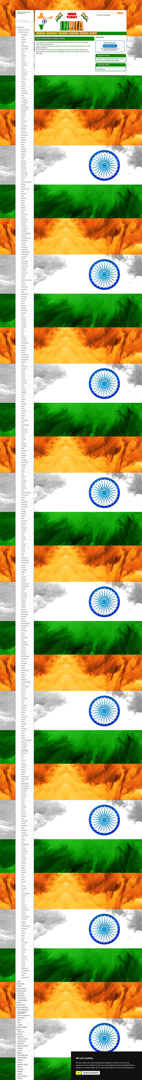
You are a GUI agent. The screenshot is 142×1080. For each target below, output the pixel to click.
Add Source (63, 33)
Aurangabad (24, 100)
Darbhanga (24, 287)
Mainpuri (23, 588)
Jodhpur (23, 476)
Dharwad (23, 313)
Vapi (22, 954)
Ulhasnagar (24, 942)
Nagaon (23, 668)
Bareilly (23, 137)
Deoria (23, 301)
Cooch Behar (24, 266)
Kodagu (23, 537)
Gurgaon (23, 390)
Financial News (21, 988)
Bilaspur (23, 207)
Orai (22, 703)
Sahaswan (24, 825)
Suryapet (23, 896)
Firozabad (24, 348)
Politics (19, 986)
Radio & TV (20, 1032)
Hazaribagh (24, 420)
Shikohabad (24, 851)
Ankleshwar (24, 93)
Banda (23, 123)
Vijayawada (24, 968)
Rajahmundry (25, 776)
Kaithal (23, 485)
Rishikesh (24, 807)
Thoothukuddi (25, 910)
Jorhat (23, 478)
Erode (23, 331)
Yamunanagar (25, 977)
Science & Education (23, 1015)
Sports (19, 1002)
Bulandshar (24, 219)
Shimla (23, 856)
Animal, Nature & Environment (22, 1012)
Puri (22, 758)
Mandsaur (24, 598)
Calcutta (23, 224)
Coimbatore (24, 263)
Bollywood (20, 1043)
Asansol (23, 98)
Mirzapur (23, 628)
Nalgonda (23, 679)
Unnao (23, 945)
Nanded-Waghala (26, 682)
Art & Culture (21, 1018)
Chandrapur (24, 240)
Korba (23, 553)
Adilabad (23, 39)
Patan (22, 726)
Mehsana (23, 621)
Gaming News (21, 1005)
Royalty (19, 1053)
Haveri (23, 418)
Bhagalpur (24, 163)
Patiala (23, 731)
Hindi (18, 981)
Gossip (19, 1050)
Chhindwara (24, 249)
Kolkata (23, 546)
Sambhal (23, 832)
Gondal (23, 378)
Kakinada (23, 488)
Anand (23, 88)
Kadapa (23, 483)
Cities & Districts (23, 32)
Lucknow (23, 577)
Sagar (23, 818)
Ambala (23, 70)
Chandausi (24, 235)
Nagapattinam (25, 670)
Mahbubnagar (25, 586)
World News (20, 984)
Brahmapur (24, 214)
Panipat (23, 719)
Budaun (23, 217)
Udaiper (23, 933)
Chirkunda (24, 256)
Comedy (19, 1025)
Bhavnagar (24, 172)
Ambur (23, 77)
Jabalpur (23, 443)
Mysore (23, 661)
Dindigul (23, 324)
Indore (23, 436)
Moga (22, 633)
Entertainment (21, 1041)
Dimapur (23, 322)
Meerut (23, 619)
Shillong (23, 853)
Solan (22, 879)
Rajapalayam (24, 779)
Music (19, 1022)
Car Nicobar (24, 228)
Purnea (23, 760)
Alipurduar (24, 62)
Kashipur (23, 513)
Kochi (22, 534)
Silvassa (23, 870)
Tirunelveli (24, 919)
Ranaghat (24, 795)
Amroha (23, 86)
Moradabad (24, 637)
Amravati (23, 79)
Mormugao (24, 642)
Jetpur (23, 469)
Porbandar (24, 745)
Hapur (23, 406)
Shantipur (23, 849)
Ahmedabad (24, 46)
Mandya (23, 600)
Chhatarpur (24, 247)
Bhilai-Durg (24, 175)
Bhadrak (23, 161)
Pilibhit (23, 738)
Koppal (23, 551)
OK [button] (78, 1073)
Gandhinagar (24, 357)
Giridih (23, 371)
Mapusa (23, 602)
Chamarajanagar (25, 233)
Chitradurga (24, 261)
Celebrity (20, 1048)
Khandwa (23, 523)
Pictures (19, 1078)
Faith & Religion (22, 1057)
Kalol (22, 490)
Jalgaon (23, 453)
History (19, 1020)
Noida (22, 700)
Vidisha (23, 966)
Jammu (23, 457)
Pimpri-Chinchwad (26, 740)
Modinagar (24, 630)
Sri (22, 884)
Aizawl (23, 51)
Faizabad (23, 338)
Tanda (23, 898)
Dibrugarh (24, 320)
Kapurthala (24, 502)
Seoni (22, 842)
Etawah (23, 336)
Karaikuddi (24, 504)
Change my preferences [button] (90, 1073)
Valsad (23, 952)
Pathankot (24, 728)
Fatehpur (23, 345)
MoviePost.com (110, 46)
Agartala (23, 41)
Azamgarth (24, 102)
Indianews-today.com (119, 76)
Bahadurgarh (24, 107)
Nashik (23, 684)
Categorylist (52, 33)
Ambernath (24, 72)
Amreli (23, 81)
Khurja (23, 532)
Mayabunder (24, 612)
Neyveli (23, 696)
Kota (22, 556)
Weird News (20, 995)
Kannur (23, 497)
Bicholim (23, 193)
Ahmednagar (24, 48)
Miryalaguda (24, 626)
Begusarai (24, 151)
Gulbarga (23, 383)
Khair (22, 518)
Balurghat (23, 121)
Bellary (23, 156)
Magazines (20, 1036)
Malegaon (24, 593)
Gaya (22, 364)
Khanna (23, 525)
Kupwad (23, 565)
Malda (23, 591)
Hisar (22, 422)
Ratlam (23, 800)
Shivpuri (23, 860)
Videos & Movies (22, 1076)
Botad (22, 212)
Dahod (23, 277)
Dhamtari (23, 305)
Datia (22, 291)
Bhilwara (23, 177)
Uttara (23, 947)
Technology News (22, 1007)
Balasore (23, 116)
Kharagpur (24, 527)
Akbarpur (23, 55)
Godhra (23, 373)
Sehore (23, 839)
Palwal (23, 712)
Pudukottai (24, 753)
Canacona (24, 226)
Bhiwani (23, 184)
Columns (20, 1074)
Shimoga (23, 858)
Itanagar (23, 439)
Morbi (22, 640)
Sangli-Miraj (24, 835)
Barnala (23, 142)
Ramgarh (23, 790)
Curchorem (24, 273)
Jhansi (23, 471)
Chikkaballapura (25, 252)
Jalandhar (24, 450)
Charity (19, 1062)
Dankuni (23, 284)
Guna (22, 385)
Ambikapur (24, 74)
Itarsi (22, 441)
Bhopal (23, 186)
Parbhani (23, 724)
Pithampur (24, 742)
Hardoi (23, 408)
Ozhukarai (24, 705)
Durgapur (23, 327)
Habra (23, 397)
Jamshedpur (24, 462)
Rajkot (23, 781)
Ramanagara (24, 788)
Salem (23, 828)
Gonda (23, 376)
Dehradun (24, 296)
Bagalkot (23, 105)
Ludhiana (23, 579)
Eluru (22, 329)
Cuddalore (24, 268)
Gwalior (23, 394)
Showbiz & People (22, 1046)
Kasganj (23, 511)
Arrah (22, 95)
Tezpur (23, 900)
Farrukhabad (24, 343)
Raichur (23, 767)
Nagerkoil (23, 675)
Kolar (22, 541)
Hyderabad (24, 429)
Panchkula (24, 717)
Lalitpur (23, 572)
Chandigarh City (25, 238)
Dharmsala (24, 310)
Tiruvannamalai (25, 926)
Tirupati (23, 921)
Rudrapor (23, 816)
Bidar (22, 196)
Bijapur (23, 200)
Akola (22, 58)
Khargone (24, 530)
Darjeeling (24, 289)
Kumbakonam (25, 563)
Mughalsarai (24, 644)
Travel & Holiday (22, 1027)
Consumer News (22, 1000)
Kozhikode (24, 558)
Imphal (23, 434)
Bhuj (22, 191)
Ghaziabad (24, 366)
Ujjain (22, 940)
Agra (22, 44)
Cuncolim (23, 270)
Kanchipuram (25, 495)
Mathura (23, 607)
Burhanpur (24, 221)
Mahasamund (25, 584)
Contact (93, 33)
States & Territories (24, 30)
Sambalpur (24, 830)
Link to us (84, 33)
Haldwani (23, 404)
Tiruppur (23, 924)
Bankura (23, 130)
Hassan (23, 413)
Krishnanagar (25, 560)
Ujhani (23, 938)
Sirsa (22, 874)
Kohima (23, 539)
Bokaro (23, 210)
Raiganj (23, 769)
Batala (23, 147)
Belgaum (23, 154)
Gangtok (23, 362)
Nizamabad (24, 698)
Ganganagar (24, 359)
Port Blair (23, 747)
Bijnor (22, 203)
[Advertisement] (72, 5)
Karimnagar (24, 506)
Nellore (23, 693)
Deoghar (23, 298)
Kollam (23, 548)
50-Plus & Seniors (22, 1039)
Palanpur (23, 710)
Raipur (23, 774)
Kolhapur (23, 544)
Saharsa (23, 823)
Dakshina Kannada (26, 280)
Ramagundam (25, 786)
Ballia (22, 119)
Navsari (23, 689)
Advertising (74, 33)
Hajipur (23, 399)
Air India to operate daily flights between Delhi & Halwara (62, 49)
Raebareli (23, 765)
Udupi (22, 935)
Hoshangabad (25, 425)
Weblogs (20, 1071)
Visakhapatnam (25, 970)
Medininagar (24, 614)
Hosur (23, 427)
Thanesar (23, 905)
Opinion (19, 1067)
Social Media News (22, 1009)
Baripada (23, 140)
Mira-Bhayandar (25, 623)
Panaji (23, 714)
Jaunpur (23, 467)
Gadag (23, 352)
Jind (22, 474)
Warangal (23, 973)
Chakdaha (24, 231)
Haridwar (23, 411)
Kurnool (23, 567)
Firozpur (23, 350)
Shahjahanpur (25, 844)
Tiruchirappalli (25, 917)
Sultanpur (23, 889)
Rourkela (23, 814)
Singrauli (23, 872)
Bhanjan (23, 165)
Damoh (23, 282)
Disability (20, 1060)
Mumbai (23, 649)
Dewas (23, 303)
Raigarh (23, 772)
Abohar (23, 37)
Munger (23, 651)
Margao (23, 605)
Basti (22, 144)
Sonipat (23, 882)
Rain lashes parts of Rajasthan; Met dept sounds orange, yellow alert (66, 51)
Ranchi (23, 797)
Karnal (23, 509)
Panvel (23, 721)
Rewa (22, 802)
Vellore (23, 961)
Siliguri (23, 867)
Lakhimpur (24, 570)
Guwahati (23, 392)
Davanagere (24, 294)
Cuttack (23, 275)
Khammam (24, 520)
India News (20, 27)
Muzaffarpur (24, 658)
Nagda (23, 672)
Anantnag (23, 91)
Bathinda (23, 149)
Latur (22, 574)
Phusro (23, 735)
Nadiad (23, 665)
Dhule (22, 315)
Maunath (23, 609)
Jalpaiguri (23, 455)
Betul (22, 158)
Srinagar (23, 886)
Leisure (19, 1029)
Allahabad (24, 65)
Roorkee (23, 811)
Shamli (23, 846)
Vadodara (23, 949)
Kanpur (23, 499)
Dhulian (23, 317)
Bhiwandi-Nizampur (26, 182)
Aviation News (21, 998)
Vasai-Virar (24, 959)
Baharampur (24, 109)
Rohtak (23, 809)
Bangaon (23, 128)
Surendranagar (25, 893)
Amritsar (23, 84)
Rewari (23, 804)
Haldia (23, 401)
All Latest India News (23, 21)
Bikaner (23, 205)
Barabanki (24, 133)
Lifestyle (19, 1034)
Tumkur (23, 931)
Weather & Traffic (22, 1064)
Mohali (23, 635)
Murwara (23, 654)
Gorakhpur (24, 380)
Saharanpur (24, 821)
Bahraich (23, 112)
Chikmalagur (24, 254)
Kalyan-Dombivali (26, 492)
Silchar (23, 865)
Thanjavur (24, 907)
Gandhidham (24, 355)
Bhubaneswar (25, 189)
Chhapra (23, 245)
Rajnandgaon (25, 783)
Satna (22, 837)
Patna (22, 733)
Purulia (23, 762)
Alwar (22, 67)
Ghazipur (23, 369)
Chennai (23, 242)
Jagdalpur (24, 446)
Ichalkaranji (24, 432)
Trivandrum (24, 928)
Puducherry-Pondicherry (24, 750)
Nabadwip (24, 663)
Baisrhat (23, 114)
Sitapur (23, 877)
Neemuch (23, 691)
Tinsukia (23, 914)
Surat (22, 891)
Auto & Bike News (22, 1055)
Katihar (23, 516)
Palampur (23, 707)
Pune (22, 755)
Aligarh (23, 60)
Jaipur (23, 448)
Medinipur (24, 616)
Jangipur (23, 464)
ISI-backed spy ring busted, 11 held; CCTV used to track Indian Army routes (68, 46)
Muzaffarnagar (25, 656)
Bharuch (23, 170)
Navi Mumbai (24, 686)
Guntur (23, 387)
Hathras (23, 415)
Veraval (23, 963)
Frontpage (41, 33)
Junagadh (24, 481)
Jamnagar (24, 460)
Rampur (23, 793)
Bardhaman (24, 135)
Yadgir (23, 975)
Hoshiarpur (24, 34)
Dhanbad (23, 308)
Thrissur (23, 912)
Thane (23, 903)
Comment (20, 1069)
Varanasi (23, 956)
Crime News (20, 993)
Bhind (22, 179)
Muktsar (23, 647)
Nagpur (23, 677)
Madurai (23, 581)
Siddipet (23, 863)
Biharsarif (23, 198)
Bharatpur (24, 168)
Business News (21, 991)
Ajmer (22, 53)
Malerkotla (24, 595)
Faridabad (24, 341)
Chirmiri (23, 259)
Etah (22, 334)
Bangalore (24, 126)
